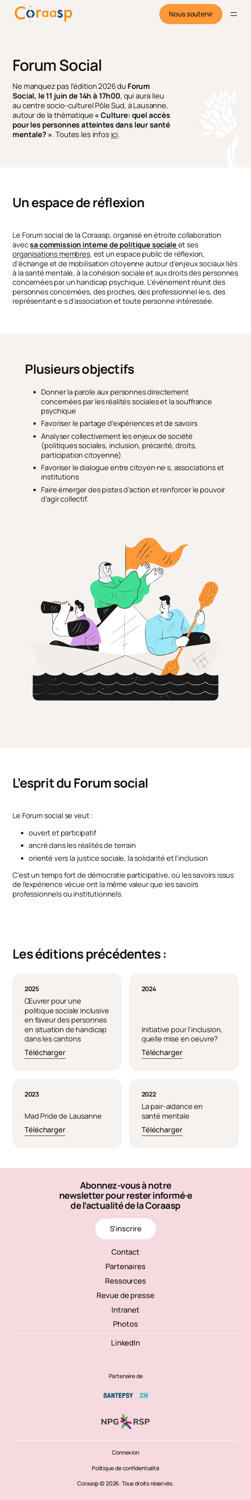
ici (114, 134)
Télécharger (45, 1053)
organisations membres (51, 254)
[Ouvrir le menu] (234, 14)
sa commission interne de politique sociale (104, 244)
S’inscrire (126, 1228)
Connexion (125, 1452)
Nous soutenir (191, 14)
